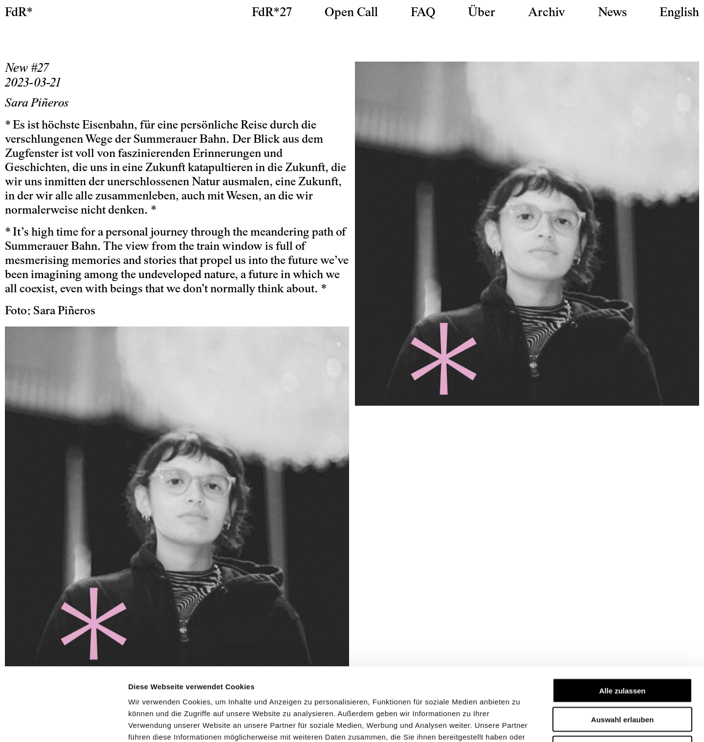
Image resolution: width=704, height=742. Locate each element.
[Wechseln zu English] (679, 13)
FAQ (423, 13)
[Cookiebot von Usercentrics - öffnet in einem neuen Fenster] (63, 723)
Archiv (546, 13)
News (612, 13)
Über (481, 13)
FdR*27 (272, 13)
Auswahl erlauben (622, 651)
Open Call (351, 13)
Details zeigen (520, 723)
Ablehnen (622, 680)
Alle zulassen (622, 622)
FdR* (19, 13)
